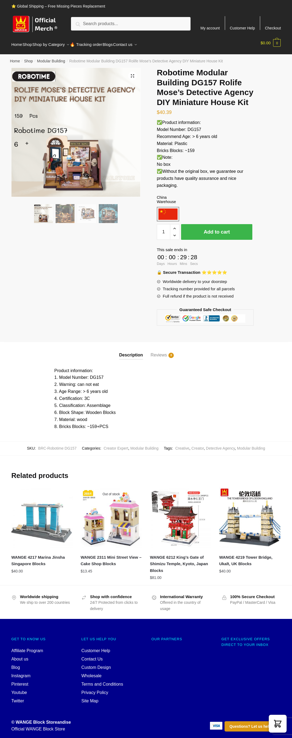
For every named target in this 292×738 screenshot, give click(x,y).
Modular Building (51, 58)
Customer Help (242, 28)
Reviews (159, 352)
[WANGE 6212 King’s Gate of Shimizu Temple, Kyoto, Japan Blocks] (180, 514)
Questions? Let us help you (254, 726)
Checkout (273, 28)
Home (15, 58)
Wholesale (91, 672)
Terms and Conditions (102, 681)
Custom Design (96, 664)
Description (131, 351)
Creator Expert (116, 445)
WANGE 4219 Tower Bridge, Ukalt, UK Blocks (245, 557)
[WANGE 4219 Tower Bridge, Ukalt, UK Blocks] (249, 514)
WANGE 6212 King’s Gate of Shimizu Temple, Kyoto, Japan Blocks (179, 560)
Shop (28, 58)
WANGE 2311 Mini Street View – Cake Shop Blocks (111, 557)
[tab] (131, 347)
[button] (278, 724)
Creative (182, 445)
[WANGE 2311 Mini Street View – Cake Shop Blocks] (111, 514)
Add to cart (217, 228)
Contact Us (92, 655)
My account (210, 28)
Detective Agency (220, 445)
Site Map (89, 697)
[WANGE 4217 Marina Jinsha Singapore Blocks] (42, 514)
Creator (197, 445)
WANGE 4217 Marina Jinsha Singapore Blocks (38, 557)
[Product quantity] (163, 229)
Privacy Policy (94, 689)
